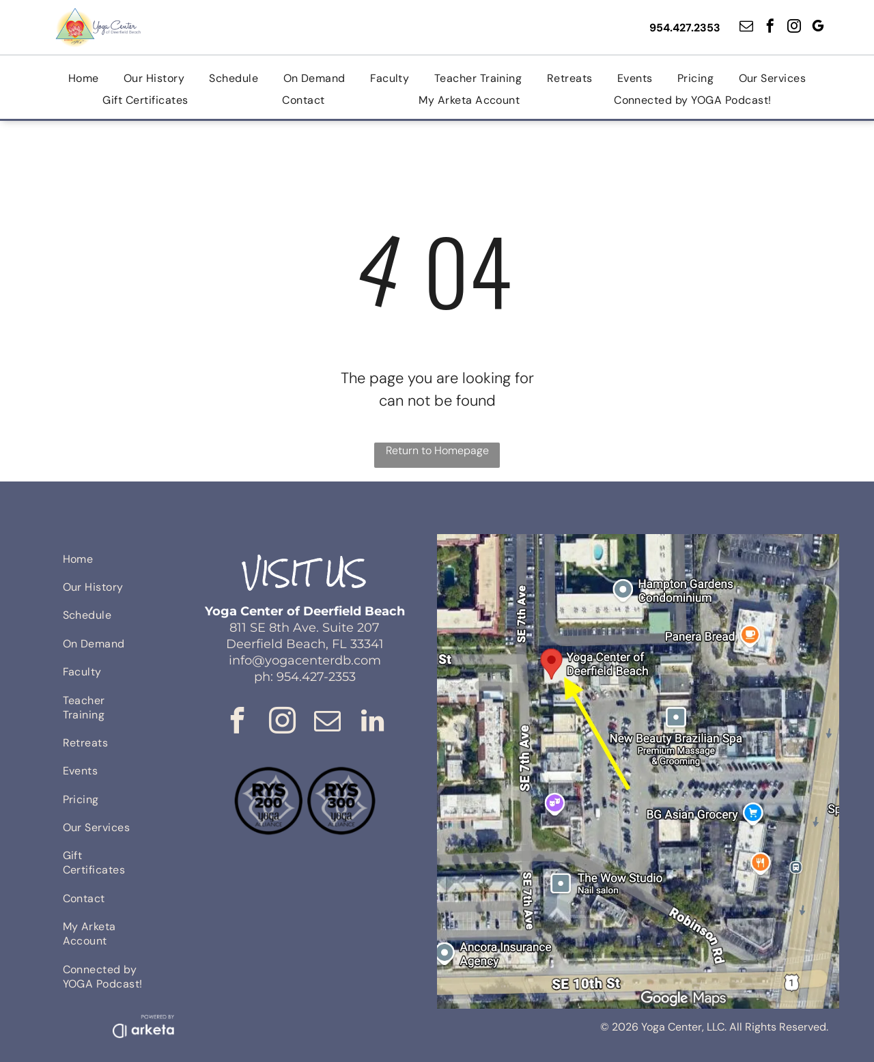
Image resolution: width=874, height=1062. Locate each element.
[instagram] (794, 28)
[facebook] (770, 28)
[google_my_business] (818, 28)
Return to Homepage (437, 450)
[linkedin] (372, 722)
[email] (746, 28)
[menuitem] (83, 78)
